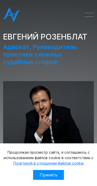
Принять (48, 174)
